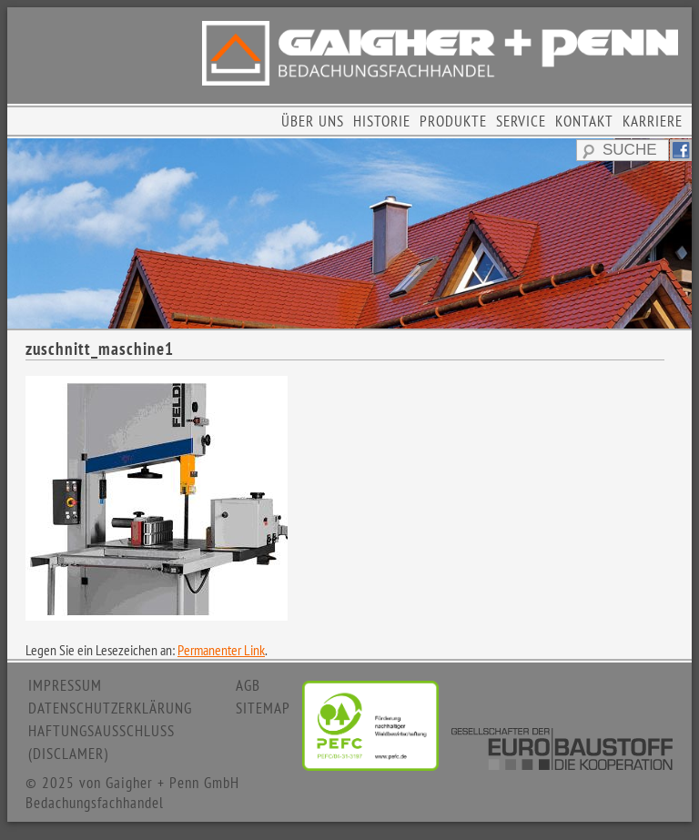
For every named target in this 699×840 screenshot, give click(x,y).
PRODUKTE (453, 121)
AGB (248, 685)
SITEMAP (263, 708)
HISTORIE (381, 121)
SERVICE (521, 121)
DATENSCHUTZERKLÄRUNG (110, 708)
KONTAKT (584, 121)
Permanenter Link (221, 650)
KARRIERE (653, 121)
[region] (349, 233)
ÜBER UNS (312, 121)
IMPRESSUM (65, 685)
